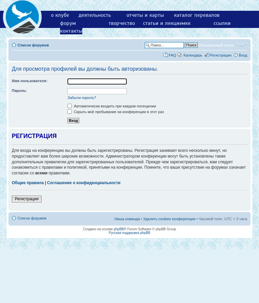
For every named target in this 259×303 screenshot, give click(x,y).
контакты (71, 31)
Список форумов (33, 45)
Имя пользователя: (30, 81)
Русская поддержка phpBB (129, 233)
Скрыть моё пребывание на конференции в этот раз (115, 112)
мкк (186, 23)
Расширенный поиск (216, 45)
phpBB (119, 229)
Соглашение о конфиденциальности (84, 182)
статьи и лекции (162, 23)
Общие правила (28, 182)
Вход (243, 55)
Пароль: (19, 91)
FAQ (172, 55)
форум (68, 23)
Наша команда (127, 219)
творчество (122, 23)
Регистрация (220, 55)
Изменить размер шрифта (242, 45)
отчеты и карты (145, 15)
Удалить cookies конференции (169, 219)
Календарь (192, 55)
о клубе (60, 15)
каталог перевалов (197, 15)
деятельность (95, 15)
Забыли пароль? (81, 98)
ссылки (222, 23)
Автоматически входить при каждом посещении (111, 106)
